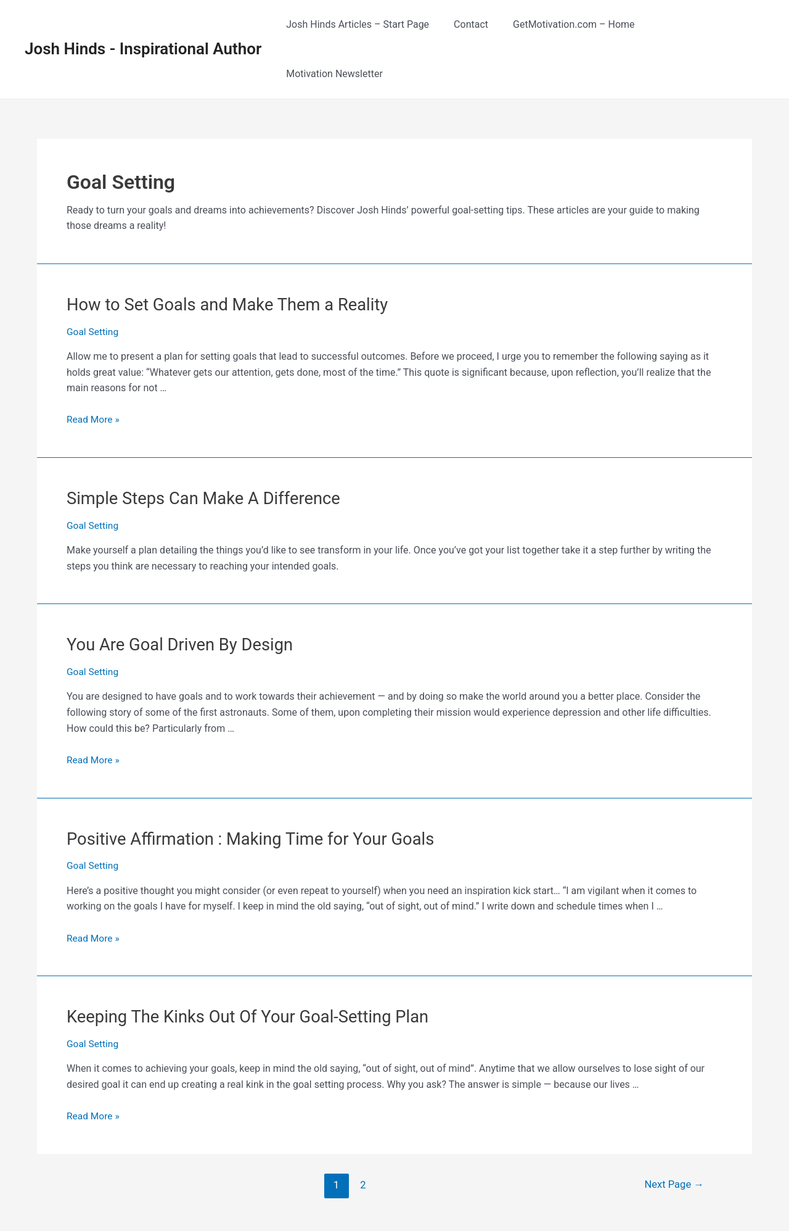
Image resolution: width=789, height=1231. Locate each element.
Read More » (94, 369)
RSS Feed (614, 1206)
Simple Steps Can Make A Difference (197, 447)
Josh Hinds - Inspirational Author (143, 24)
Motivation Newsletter (706, 24)
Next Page (672, 1128)
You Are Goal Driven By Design (174, 592)
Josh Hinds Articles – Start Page (371, 24)
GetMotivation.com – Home (578, 24)
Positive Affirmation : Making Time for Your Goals (241, 785)
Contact (479, 24)
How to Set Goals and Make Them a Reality (219, 255)
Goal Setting (93, 281)
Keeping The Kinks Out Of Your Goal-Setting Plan (239, 961)
